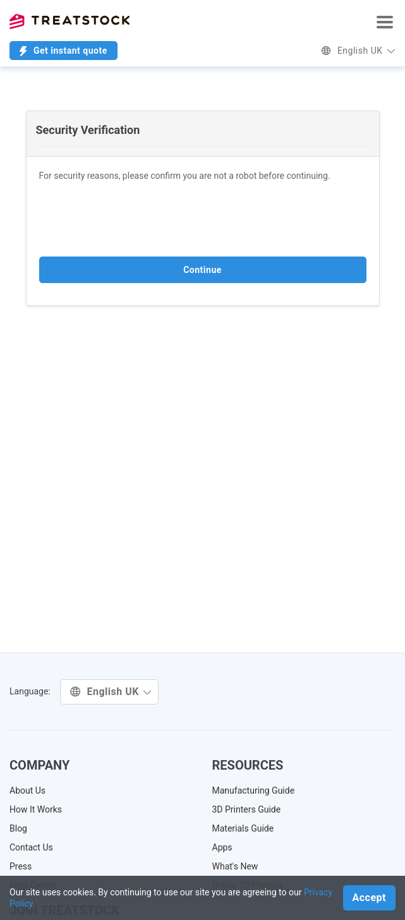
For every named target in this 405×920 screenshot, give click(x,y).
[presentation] (135, 219)
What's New (235, 866)
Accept (369, 898)
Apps (222, 847)
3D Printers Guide (246, 809)
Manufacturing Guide (253, 790)
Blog (18, 828)
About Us (27, 790)
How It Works (35, 809)
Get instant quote (63, 50)
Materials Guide (243, 828)
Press (20, 866)
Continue (202, 270)
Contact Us (31, 847)
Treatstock (69, 21)
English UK (358, 50)
